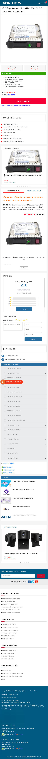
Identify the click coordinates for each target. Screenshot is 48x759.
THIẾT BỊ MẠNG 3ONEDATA (14, 378)
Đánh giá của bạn (8, 320)
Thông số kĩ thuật (34, 191)
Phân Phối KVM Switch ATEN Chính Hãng (24, 515)
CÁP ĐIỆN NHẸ (11, 448)
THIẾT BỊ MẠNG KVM (8, 636)
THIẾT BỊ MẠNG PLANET (13, 430)
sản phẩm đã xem (10, 527)
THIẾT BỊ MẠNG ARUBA (13, 406)
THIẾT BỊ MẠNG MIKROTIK (14, 392)
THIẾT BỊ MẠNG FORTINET (10, 627)
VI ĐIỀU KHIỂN (6, 670)
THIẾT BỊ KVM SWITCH (13, 425)
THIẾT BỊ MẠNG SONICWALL (14, 415)
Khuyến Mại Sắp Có (8, 463)
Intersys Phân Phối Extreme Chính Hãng (24, 481)
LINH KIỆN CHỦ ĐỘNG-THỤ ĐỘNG (12, 673)
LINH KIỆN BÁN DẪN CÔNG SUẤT (12, 676)
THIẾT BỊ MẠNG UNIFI (13, 387)
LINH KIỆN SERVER (8, 638)
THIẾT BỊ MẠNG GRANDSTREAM (16, 420)
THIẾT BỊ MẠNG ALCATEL (14, 401)
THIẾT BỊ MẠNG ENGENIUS (14, 396)
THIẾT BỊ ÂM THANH (12, 453)
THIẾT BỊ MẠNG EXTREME (14, 368)
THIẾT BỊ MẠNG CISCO (13, 373)
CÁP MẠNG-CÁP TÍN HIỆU (10, 650)
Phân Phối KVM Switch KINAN (21, 506)
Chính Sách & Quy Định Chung (11, 598)
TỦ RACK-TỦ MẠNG (8, 656)
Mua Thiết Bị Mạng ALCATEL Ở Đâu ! (23, 489)
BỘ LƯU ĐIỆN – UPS (12, 444)
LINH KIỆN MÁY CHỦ (12, 434)
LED (3, 679)
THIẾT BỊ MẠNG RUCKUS (13, 411)
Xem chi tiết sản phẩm (10, 182)
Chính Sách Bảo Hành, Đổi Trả (11, 610)
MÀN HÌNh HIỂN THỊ (12, 458)
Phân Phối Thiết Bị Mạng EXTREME (23, 498)
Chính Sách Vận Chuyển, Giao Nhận (12, 607)
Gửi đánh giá (24, 309)
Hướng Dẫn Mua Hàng (8, 601)
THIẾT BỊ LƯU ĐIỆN (7, 659)
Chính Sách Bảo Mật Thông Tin (11, 612)
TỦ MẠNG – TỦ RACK (13, 439)
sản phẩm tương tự (11, 148)
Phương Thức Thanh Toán (9, 604)
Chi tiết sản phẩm (13, 191)
